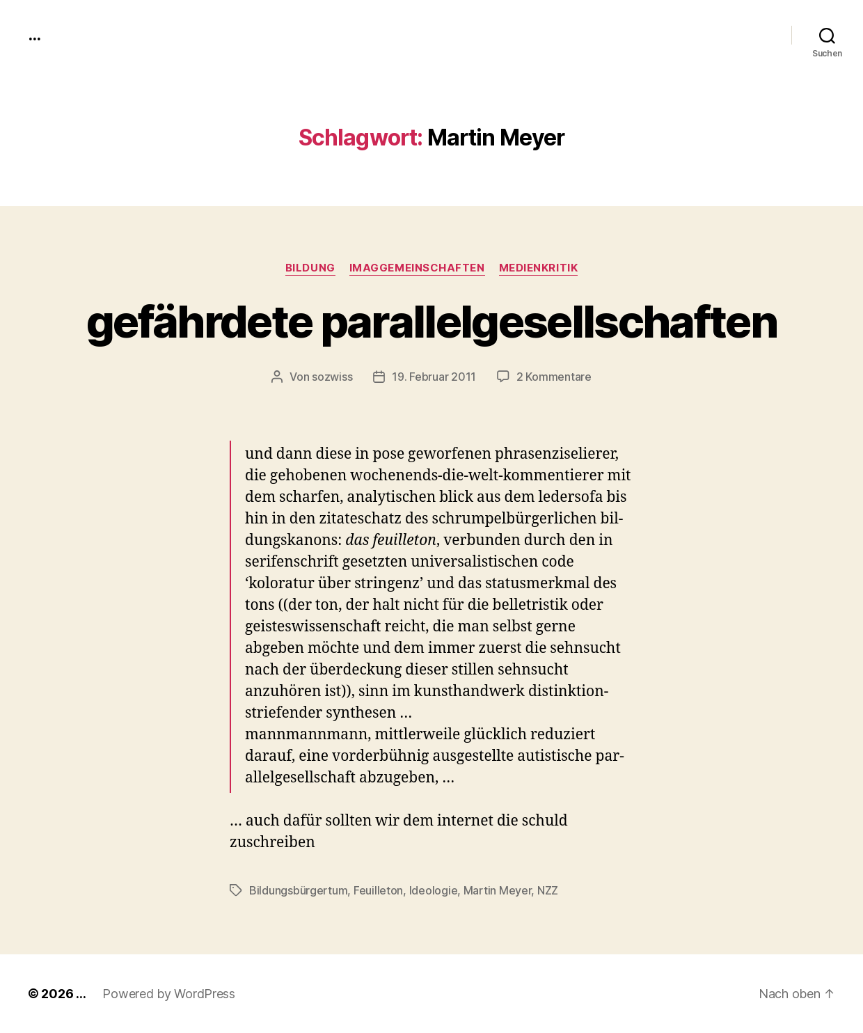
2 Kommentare (554, 377)
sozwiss (332, 377)
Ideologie (433, 890)
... (34, 34)
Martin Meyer (498, 890)
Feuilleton (378, 890)
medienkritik (538, 268)
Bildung (310, 268)
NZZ (547, 890)
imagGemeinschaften (417, 268)
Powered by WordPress (168, 993)
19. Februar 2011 (434, 377)
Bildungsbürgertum (298, 890)
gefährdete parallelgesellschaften (431, 321)
